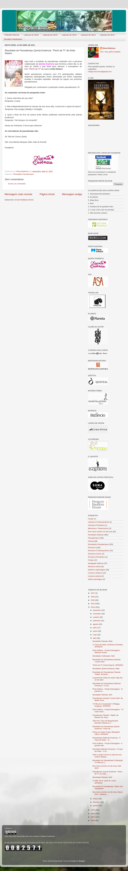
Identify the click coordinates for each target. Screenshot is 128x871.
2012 (93, 810)
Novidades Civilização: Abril (104, 656)
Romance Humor (95, 554)
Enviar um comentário (17, 184)
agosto (96, 624)
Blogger (82, 861)
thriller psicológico (95, 579)
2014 (93, 604)
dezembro (97, 610)
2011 (93, 814)
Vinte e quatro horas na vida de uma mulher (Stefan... (107, 756)
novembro (97, 614)
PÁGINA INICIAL (12, 35)
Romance (92, 548)
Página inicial (47, 194)
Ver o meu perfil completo (110, 52)
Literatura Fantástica (96, 525)
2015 (93, 600)
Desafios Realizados (13, 39)
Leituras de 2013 (88, 35)
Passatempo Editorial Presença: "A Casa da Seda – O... (106, 739)
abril (95, 638)
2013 (93, 607)
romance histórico (95, 573)
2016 (93, 597)
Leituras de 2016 (31, 35)
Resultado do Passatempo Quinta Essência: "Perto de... (106, 728)
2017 (93, 593)
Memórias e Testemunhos (98, 528)
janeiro (96, 806)
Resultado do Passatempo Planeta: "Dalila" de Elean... (107, 673)
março (95, 799)
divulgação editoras (95, 563)
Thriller (90, 560)
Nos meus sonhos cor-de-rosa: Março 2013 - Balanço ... (108, 793)
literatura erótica (94, 567)
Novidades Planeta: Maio (103, 641)
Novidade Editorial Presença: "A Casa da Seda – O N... (108, 750)
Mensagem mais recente (18, 194)
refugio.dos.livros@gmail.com (100, 72)
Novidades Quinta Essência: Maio (106, 669)
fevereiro (96, 802)
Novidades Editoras (96, 535)
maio (95, 635)
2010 (93, 817)
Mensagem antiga (72, 194)
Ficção (90, 519)
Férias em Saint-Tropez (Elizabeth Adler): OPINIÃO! (106, 733)
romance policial (94, 576)
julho (95, 628)
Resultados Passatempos (23, 174)
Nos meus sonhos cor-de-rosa (100, 532)
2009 (93, 820)
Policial (91, 541)
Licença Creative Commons (44, 836)
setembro (97, 621)
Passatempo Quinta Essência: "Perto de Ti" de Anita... (107, 773)
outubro (96, 617)
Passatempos (93, 538)
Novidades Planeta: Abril (102, 695)
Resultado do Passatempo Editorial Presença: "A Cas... (107, 684)
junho (95, 631)
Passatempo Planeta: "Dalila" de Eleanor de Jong (105, 716)
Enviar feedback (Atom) (24, 200)
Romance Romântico (96, 557)
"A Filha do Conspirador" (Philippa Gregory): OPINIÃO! (106, 705)
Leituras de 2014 (69, 35)
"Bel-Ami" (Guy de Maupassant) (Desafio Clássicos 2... (105, 722)
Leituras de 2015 (50, 35)
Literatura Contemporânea (98, 522)
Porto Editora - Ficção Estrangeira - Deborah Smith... (107, 651)
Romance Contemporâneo (98, 551)
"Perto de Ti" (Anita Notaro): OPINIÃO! (108, 665)
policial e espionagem (96, 570)
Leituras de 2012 (107, 35)
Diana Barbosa (109, 48)
